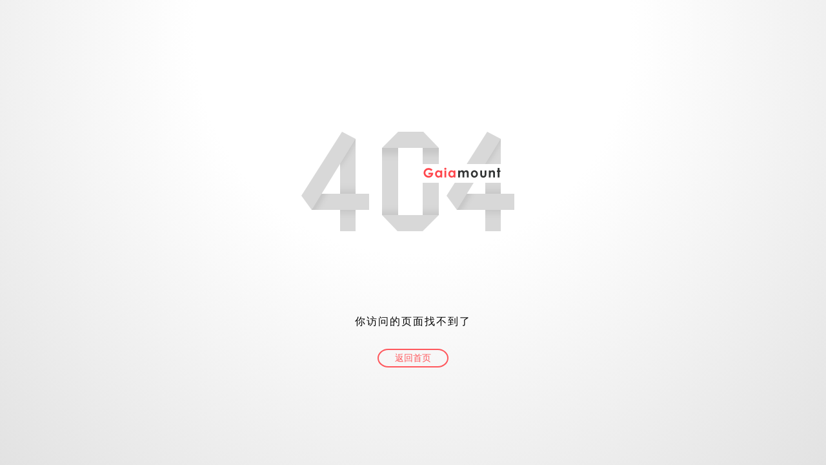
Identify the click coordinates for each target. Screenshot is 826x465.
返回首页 (413, 358)
